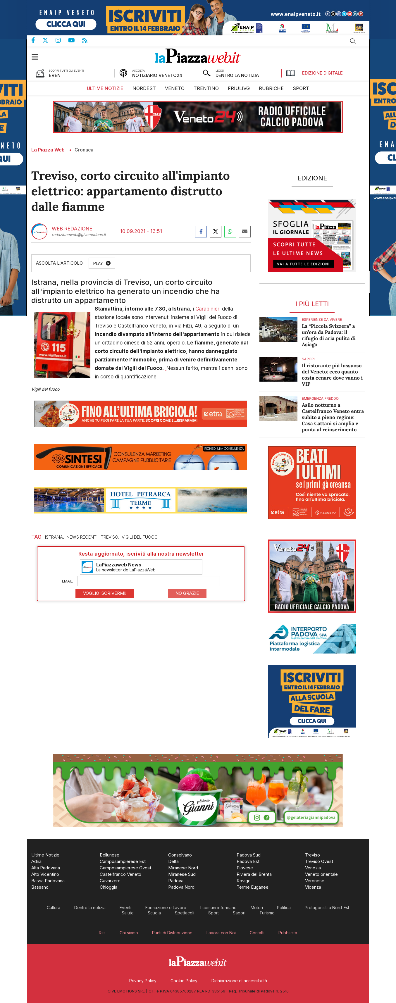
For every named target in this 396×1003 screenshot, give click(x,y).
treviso (109, 537)
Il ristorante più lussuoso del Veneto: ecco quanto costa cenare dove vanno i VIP (332, 374)
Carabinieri (207, 309)
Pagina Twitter (49, 40)
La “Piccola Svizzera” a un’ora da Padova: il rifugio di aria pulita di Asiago (329, 335)
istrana (54, 537)
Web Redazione (72, 229)
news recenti (81, 537)
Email (67, 581)
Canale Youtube (75, 40)
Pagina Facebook (36, 40)
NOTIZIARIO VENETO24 (157, 75)
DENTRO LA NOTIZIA (237, 75)
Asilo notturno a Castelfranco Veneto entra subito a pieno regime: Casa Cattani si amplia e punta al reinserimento (333, 417)
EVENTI (57, 75)
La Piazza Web (48, 150)
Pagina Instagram (62, 40)
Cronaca (84, 150)
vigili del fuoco (140, 537)
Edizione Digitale (314, 73)
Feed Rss (88, 40)
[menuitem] (105, 88)
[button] (37, 57)
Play (98, 263)
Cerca (353, 41)
